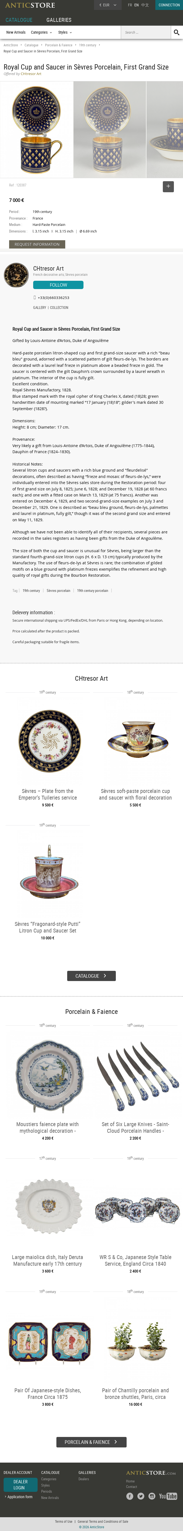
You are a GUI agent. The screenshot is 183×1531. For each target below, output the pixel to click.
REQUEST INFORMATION (37, 244)
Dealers (84, 1478)
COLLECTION (59, 308)
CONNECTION (169, 4)
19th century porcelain (92, 590)
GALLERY (39, 308)
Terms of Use (63, 1521)
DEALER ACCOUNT (18, 1472)
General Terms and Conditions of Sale (103, 1521)
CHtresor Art (48, 268)
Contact (131, 1486)
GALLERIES (58, 19)
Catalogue (31, 45)
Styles (45, 1485)
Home (130, 1481)
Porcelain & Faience (58, 45)
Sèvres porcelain (58, 590)
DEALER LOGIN (21, 1485)
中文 (145, 4)
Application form (20, 1496)
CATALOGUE (19, 19)
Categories (48, 1478)
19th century (87, 45)
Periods (46, 1491)
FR (130, 4)
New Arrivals (15, 32)
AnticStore (11, 45)
